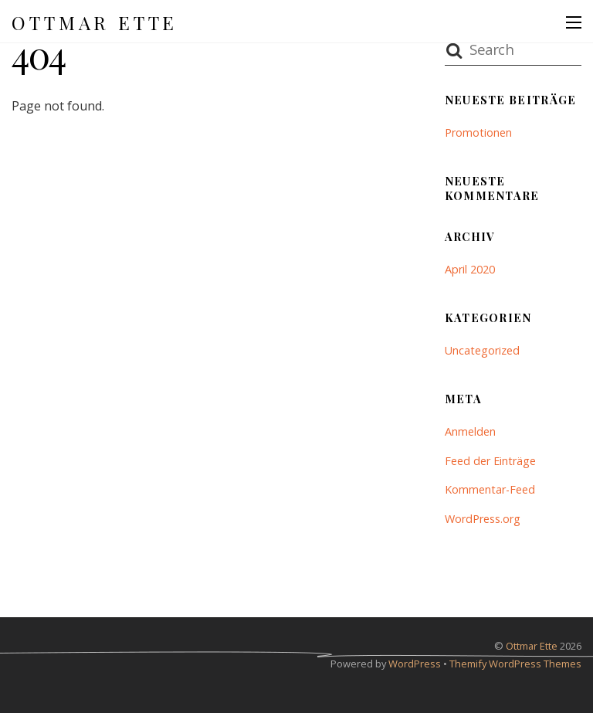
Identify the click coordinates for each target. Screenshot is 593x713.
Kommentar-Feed (490, 489)
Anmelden (470, 431)
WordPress (414, 664)
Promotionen (478, 132)
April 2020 (470, 269)
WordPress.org (482, 518)
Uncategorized (482, 350)
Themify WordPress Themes (515, 664)
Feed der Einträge (490, 460)
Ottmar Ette (531, 646)
